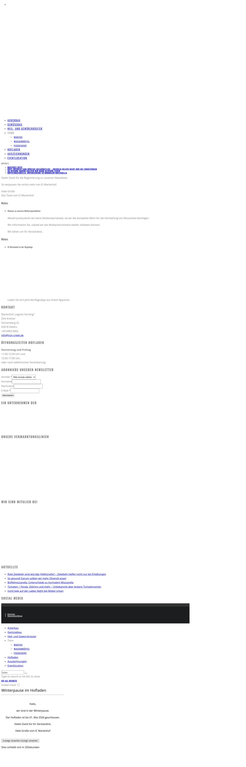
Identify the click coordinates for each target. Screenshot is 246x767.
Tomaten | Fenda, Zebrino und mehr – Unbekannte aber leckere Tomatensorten (54, 586)
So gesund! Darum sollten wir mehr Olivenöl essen (34, 171)
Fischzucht (20, 145)
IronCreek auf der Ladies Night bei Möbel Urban (35, 591)
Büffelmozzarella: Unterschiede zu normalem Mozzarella (37, 173)
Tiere (11, 133)
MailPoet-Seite (15, 167)
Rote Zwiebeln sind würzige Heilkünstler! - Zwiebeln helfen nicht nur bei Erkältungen (52, 169)
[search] (26, 673)
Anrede (6, 377)
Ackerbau (13, 628)
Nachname (7, 386)
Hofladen (13, 657)
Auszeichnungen (17, 661)
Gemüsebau (15, 632)
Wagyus (18, 137)
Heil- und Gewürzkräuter (25, 129)
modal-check (8, 685)
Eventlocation (17, 158)
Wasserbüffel (22, 141)
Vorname (6, 381)
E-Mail (5, 390)
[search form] (12, 672)
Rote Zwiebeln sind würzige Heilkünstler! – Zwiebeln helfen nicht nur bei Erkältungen (57, 574)
